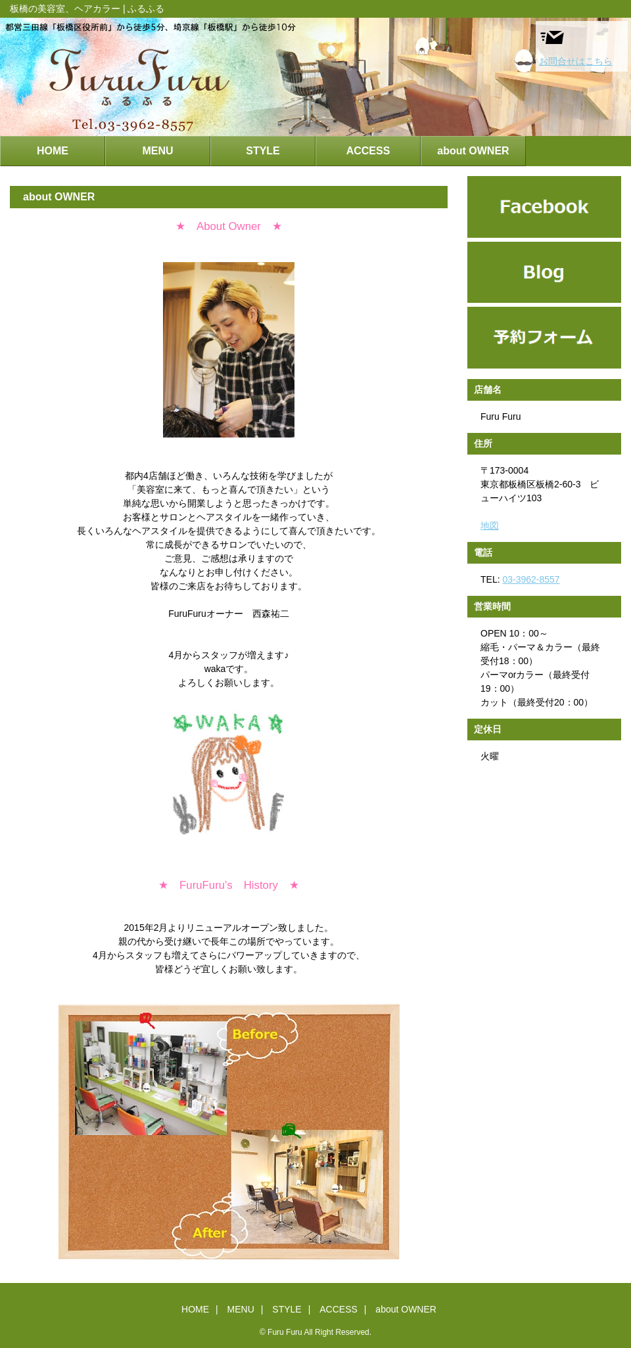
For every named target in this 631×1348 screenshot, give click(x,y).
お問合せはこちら (576, 45)
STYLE (263, 150)
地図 (489, 525)
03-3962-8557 (530, 579)
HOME (52, 150)
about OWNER (473, 150)
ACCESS (368, 150)
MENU (157, 150)
